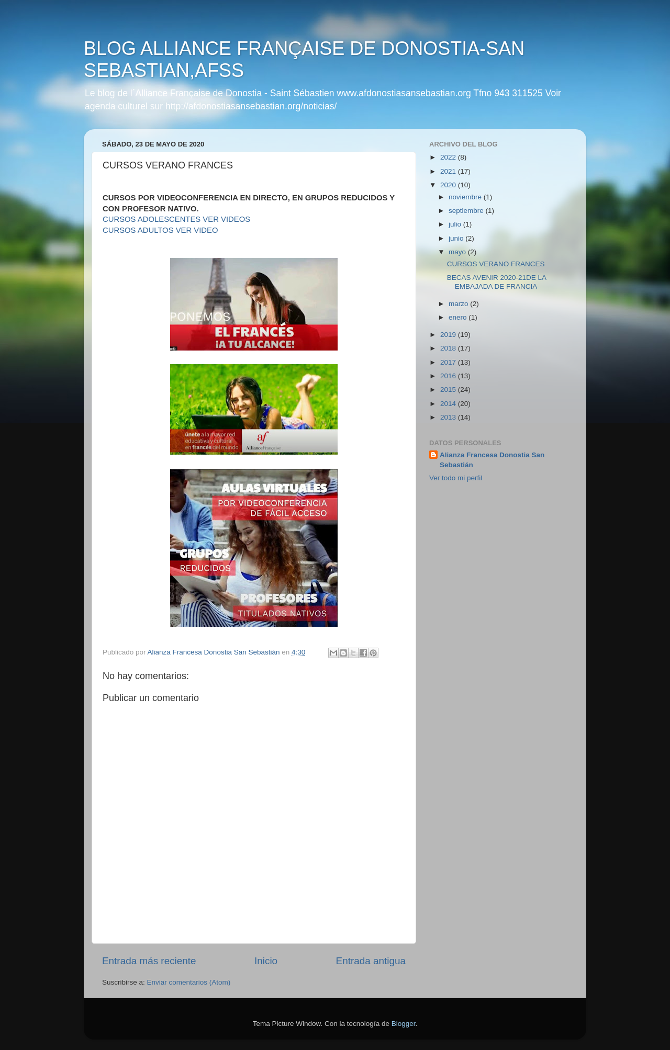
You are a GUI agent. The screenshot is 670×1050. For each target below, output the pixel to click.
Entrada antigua (371, 960)
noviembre (466, 197)
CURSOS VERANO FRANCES (496, 264)
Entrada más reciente (149, 960)
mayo (458, 252)
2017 (449, 362)
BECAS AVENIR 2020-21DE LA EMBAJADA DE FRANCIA (496, 282)
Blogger (404, 1024)
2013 (449, 417)
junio (457, 238)
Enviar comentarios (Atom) (189, 982)
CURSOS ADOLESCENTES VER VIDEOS (176, 219)
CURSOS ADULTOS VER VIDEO (160, 230)
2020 (449, 185)
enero (458, 317)
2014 (449, 404)
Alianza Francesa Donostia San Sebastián (492, 460)
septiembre (467, 210)
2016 (449, 376)
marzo (459, 304)
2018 (449, 348)
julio (456, 224)
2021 (449, 171)
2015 (449, 389)
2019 (449, 334)
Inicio (265, 960)
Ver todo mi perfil (455, 478)
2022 (449, 157)
